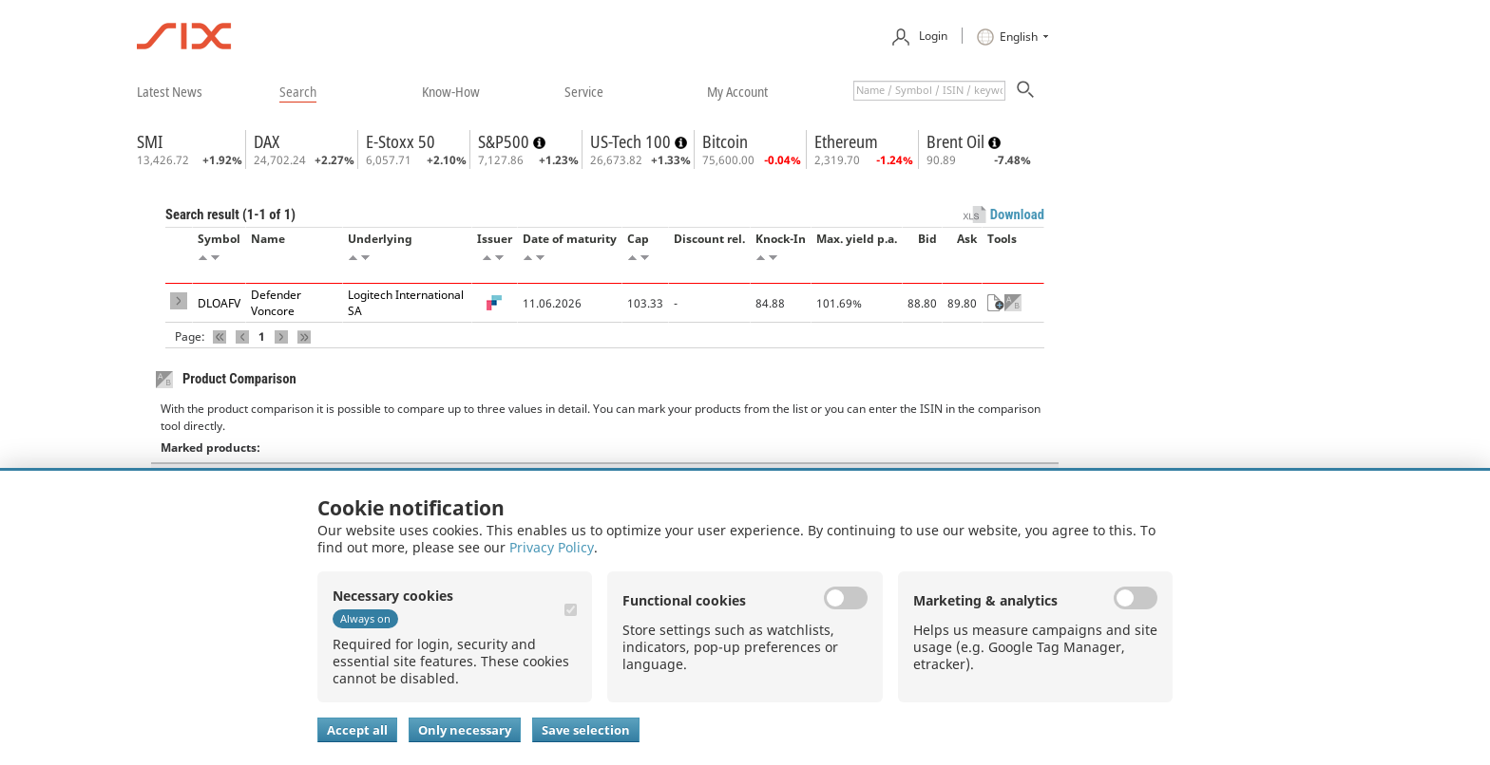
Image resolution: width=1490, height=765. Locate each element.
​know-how (451, 91)
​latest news (169, 91)
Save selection (586, 729)
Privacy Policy (551, 547)
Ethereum (846, 141)
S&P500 (505, 141)
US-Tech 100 (632, 141)
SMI (149, 141)
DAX (266, 141)
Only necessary (464, 729)
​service (583, 91)
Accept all (357, 729)
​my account (737, 91)
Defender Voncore (276, 303)
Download (1017, 214)
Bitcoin (725, 141)
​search (297, 91)
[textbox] (929, 91)
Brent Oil (957, 141)
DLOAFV (219, 303)
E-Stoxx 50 (400, 141)
